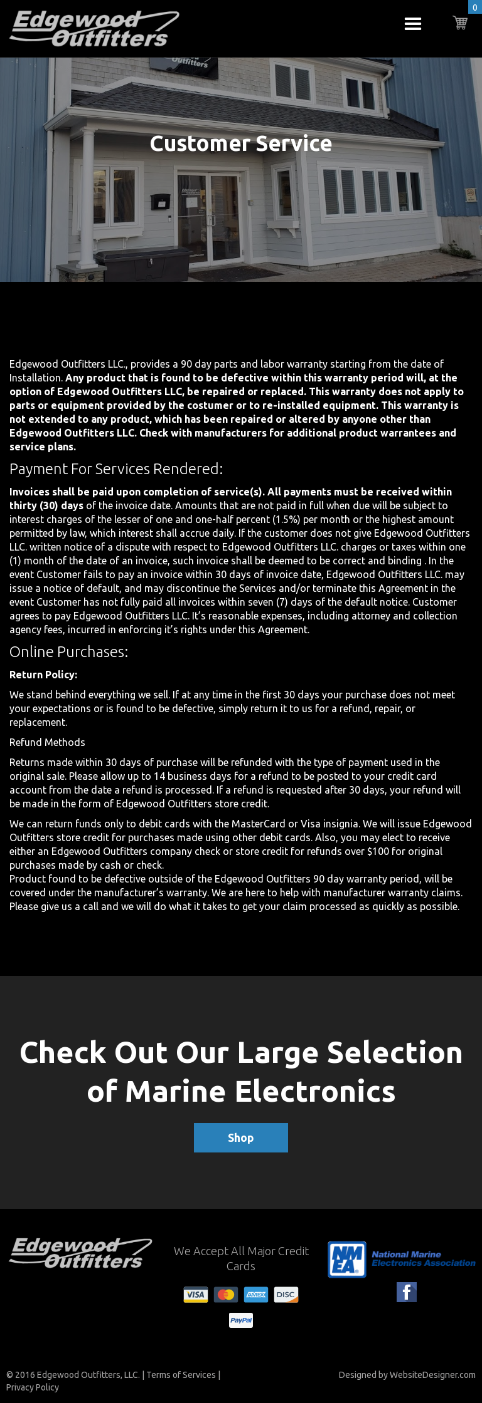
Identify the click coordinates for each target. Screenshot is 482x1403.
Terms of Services (181, 1375)
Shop (241, 1137)
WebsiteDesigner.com (433, 1375)
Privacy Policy (32, 1387)
